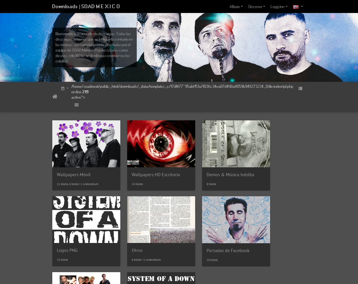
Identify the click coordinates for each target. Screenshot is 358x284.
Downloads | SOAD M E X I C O (86, 6)
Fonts (257, 210)
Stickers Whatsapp (205, 247)
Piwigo (186, 274)
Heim (55, 96)
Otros (62, 237)
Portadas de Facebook (143, 237)
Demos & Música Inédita (210, 168)
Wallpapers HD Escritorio (146, 168)
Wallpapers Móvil (74, 168)
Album (235, 7)
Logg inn (277, 7)
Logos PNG (262, 168)
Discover (255, 7)
